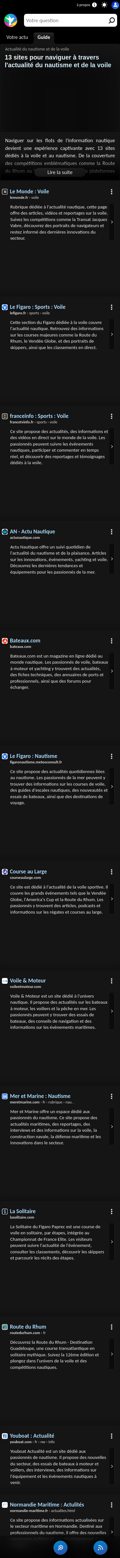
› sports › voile (30, 312)
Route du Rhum (28, 1326)
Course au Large (28, 871)
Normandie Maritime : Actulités (47, 1504)
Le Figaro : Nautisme (33, 756)
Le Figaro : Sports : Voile (38, 306)
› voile (24, 197)
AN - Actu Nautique (32, 531)
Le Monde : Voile (29, 191)
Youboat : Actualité (32, 1435)
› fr (28, 1332)
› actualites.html (42, 1510)
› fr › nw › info (32, 1441)
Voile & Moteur (28, 980)
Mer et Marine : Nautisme (40, 1096)
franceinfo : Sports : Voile (39, 415)
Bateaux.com (25, 640)
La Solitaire (23, 1211)
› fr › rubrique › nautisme (45, 1102)
